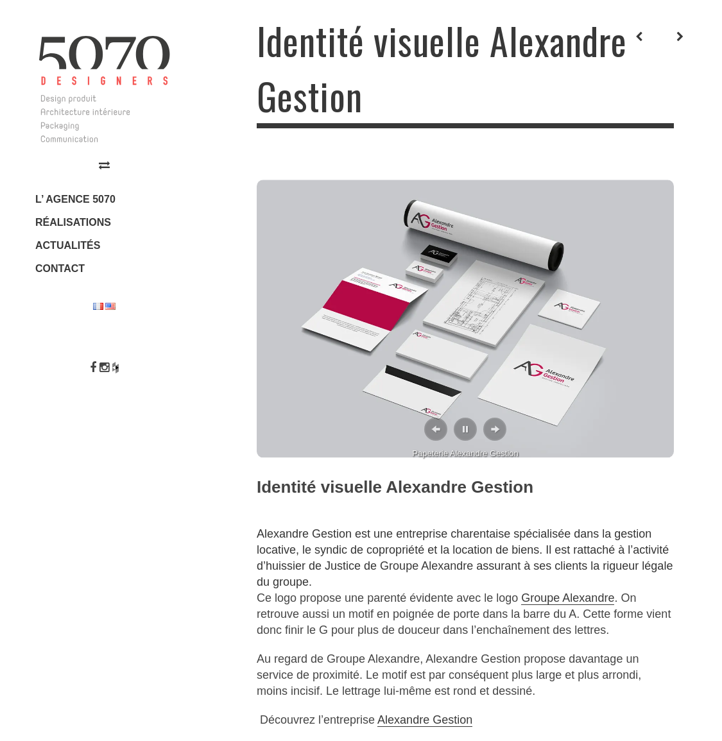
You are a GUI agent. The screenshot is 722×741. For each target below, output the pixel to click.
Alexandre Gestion (424, 719)
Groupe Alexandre (426, 565)
